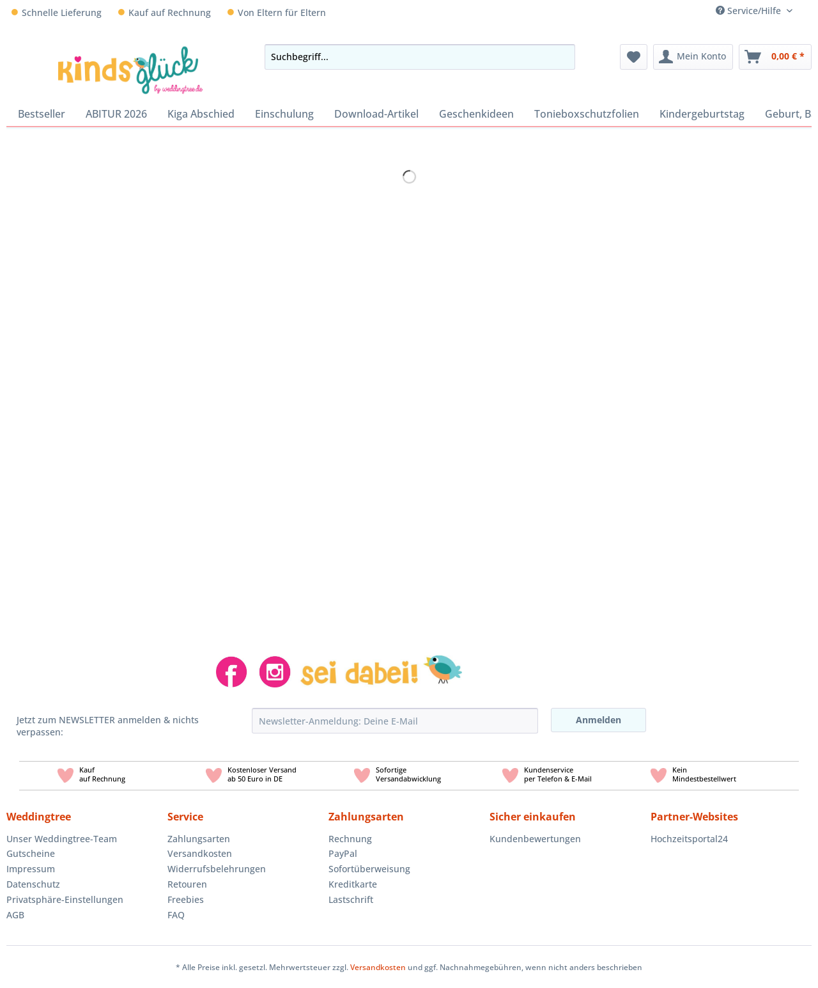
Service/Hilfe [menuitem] (749, 10)
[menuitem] (807, 11)
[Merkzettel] (633, 57)
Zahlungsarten (198, 839)
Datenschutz (33, 884)
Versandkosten (199, 853)
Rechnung (350, 839)
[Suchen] (561, 57)
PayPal (342, 853)
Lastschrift (350, 899)
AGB (15, 915)
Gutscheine (30, 853)
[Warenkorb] (775, 57)
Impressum (30, 869)
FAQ (176, 915)
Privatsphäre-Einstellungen (64, 899)
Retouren (187, 884)
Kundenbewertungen (535, 839)
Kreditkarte (352, 884)
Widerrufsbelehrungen (216, 869)
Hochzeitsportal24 (689, 839)
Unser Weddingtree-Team (61, 839)
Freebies (185, 899)
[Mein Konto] (693, 57)
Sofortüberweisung (369, 869)
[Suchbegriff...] (420, 57)
